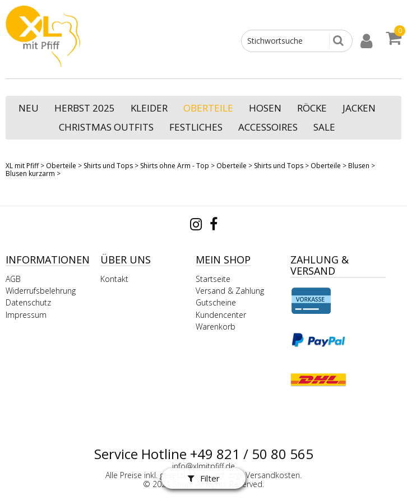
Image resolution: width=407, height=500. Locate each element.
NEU (28, 107)
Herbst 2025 (84, 107)
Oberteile (208, 107)
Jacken (359, 107)
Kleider (149, 107)
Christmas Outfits (106, 127)
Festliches (196, 127)
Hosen (265, 107)
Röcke (312, 107)
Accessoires (268, 127)
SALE (324, 127)
